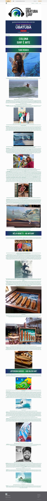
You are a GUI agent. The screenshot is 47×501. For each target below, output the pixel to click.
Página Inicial (33, 3)
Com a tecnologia (39, 499)
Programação (36, 3)
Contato (40, 3)
